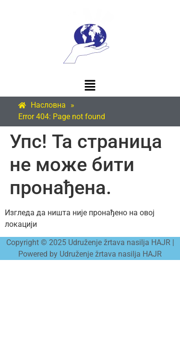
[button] (89, 86)
